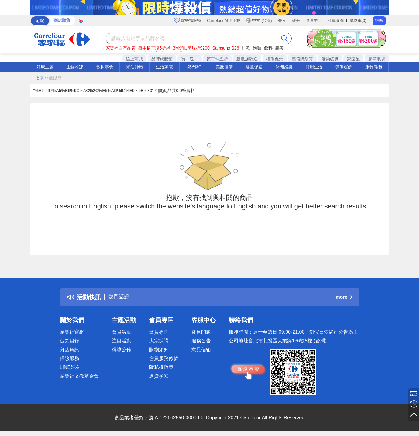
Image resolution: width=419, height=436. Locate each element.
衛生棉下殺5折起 (154, 48)
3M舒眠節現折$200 (191, 48)
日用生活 (313, 66)
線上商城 (134, 59)
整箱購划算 (302, 59)
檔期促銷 (274, 59)
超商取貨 (376, 59)
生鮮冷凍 (74, 66)
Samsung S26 (225, 48)
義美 (279, 48)
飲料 (268, 48)
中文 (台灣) (259, 20)
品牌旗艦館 (162, 59)
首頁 (40, 78)
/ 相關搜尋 (53, 78)
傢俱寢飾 (343, 66)
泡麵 (257, 48)
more (343, 297)
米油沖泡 (134, 66)
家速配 (353, 59)
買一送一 (189, 59)
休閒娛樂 (284, 66)
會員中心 (314, 20)
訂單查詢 (336, 20)
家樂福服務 (187, 20)
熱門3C (194, 66)
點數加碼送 (247, 59)
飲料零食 (104, 66)
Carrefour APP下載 (223, 20)
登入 (282, 20)
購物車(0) (358, 20)
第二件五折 (217, 59)
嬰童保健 (254, 66)
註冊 (296, 20)
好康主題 (44, 66)
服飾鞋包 (373, 66)
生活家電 (164, 66)
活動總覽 (329, 59)
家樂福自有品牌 (121, 48)
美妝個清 (224, 66)
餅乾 (246, 48)
